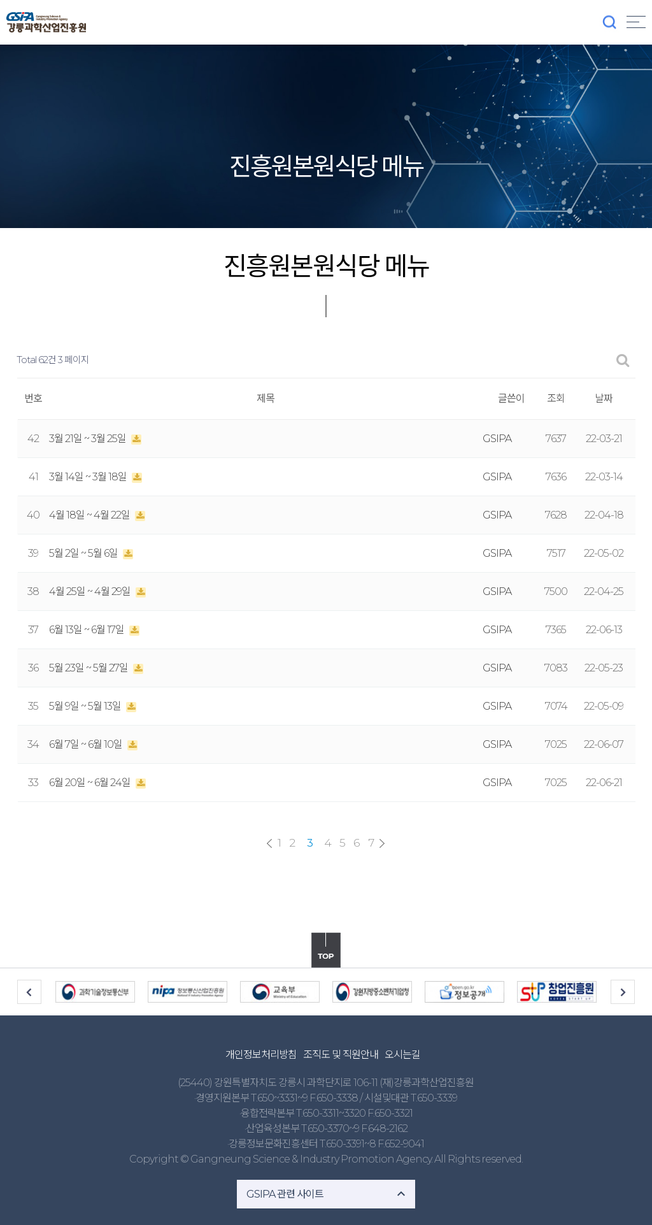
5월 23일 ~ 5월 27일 (89, 668)
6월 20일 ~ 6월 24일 (90, 783)
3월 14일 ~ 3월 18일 (89, 477)
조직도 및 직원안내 (340, 1055)
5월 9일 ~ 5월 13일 (86, 706)
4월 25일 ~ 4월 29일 (90, 591)
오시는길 (402, 1055)
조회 (556, 398)
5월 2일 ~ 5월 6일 (84, 553)
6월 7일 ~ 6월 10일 (86, 744)
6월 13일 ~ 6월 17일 (87, 630)
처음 (269, 843)
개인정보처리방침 (261, 1055)
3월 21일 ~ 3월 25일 (88, 439)
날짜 (604, 398)
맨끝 (382, 843)
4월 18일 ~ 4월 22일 (90, 515)
